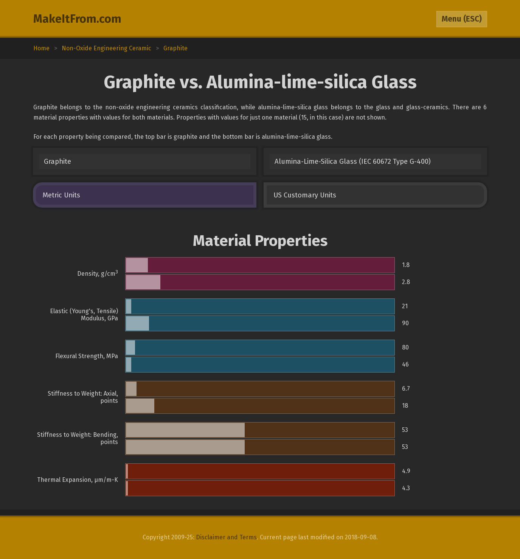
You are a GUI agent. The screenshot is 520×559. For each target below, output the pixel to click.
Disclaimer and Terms (226, 537)
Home (41, 48)
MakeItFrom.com (77, 19)
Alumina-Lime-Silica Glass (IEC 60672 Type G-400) (353, 161)
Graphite (57, 161)
